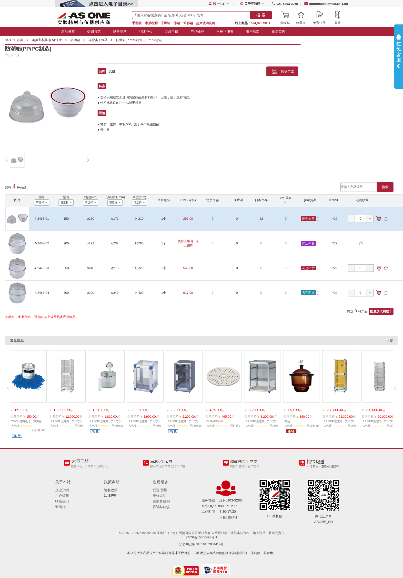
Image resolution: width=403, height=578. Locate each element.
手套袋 (136, 23)
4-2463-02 (41, 243)
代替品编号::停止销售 (188, 243)
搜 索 (260, 15)
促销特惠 (94, 31)
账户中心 (219, 4)
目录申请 (171, 31)
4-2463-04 (41, 292)
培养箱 (188, 23)
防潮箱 (80, 40)
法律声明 (111, 496)
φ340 (115, 292)
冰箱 (177, 23)
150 (66, 218)
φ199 (90, 243)
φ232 (115, 243)
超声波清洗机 (205, 23)
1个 (163, 218)
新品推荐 (68, 31)
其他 (112, 71)
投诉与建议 (161, 507)
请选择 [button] (40, 202)
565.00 (188, 268)
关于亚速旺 (252, 4)
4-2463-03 (41, 268)
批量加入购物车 (381, 311)
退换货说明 (161, 501)
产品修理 (197, 31)
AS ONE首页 (18, 40)
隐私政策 (111, 490)
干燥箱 (165, 23)
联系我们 (62, 501)
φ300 (90, 292)
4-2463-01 (41, 218)
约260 (139, 243)
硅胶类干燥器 (102, 40)
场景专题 (120, 31)
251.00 (188, 218)
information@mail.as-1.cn (328, 4)
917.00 (188, 292)
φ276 (115, 268)
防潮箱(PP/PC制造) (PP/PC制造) (139, 40)
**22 (335, 218)
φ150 (90, 218)
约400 (139, 292)
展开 (398, 52)
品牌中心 (145, 31)
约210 (139, 218)
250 (66, 268)
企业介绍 (62, 490)
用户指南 (252, 31)
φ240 (90, 268)
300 (66, 292)
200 (66, 243)
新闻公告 (278, 31)
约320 (139, 268)
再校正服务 (224, 31)
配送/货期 (160, 490)
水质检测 (151, 23)
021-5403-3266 (287, 4)
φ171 (115, 218)
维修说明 (159, 496)
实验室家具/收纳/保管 (51, 40)
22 (261, 218)
